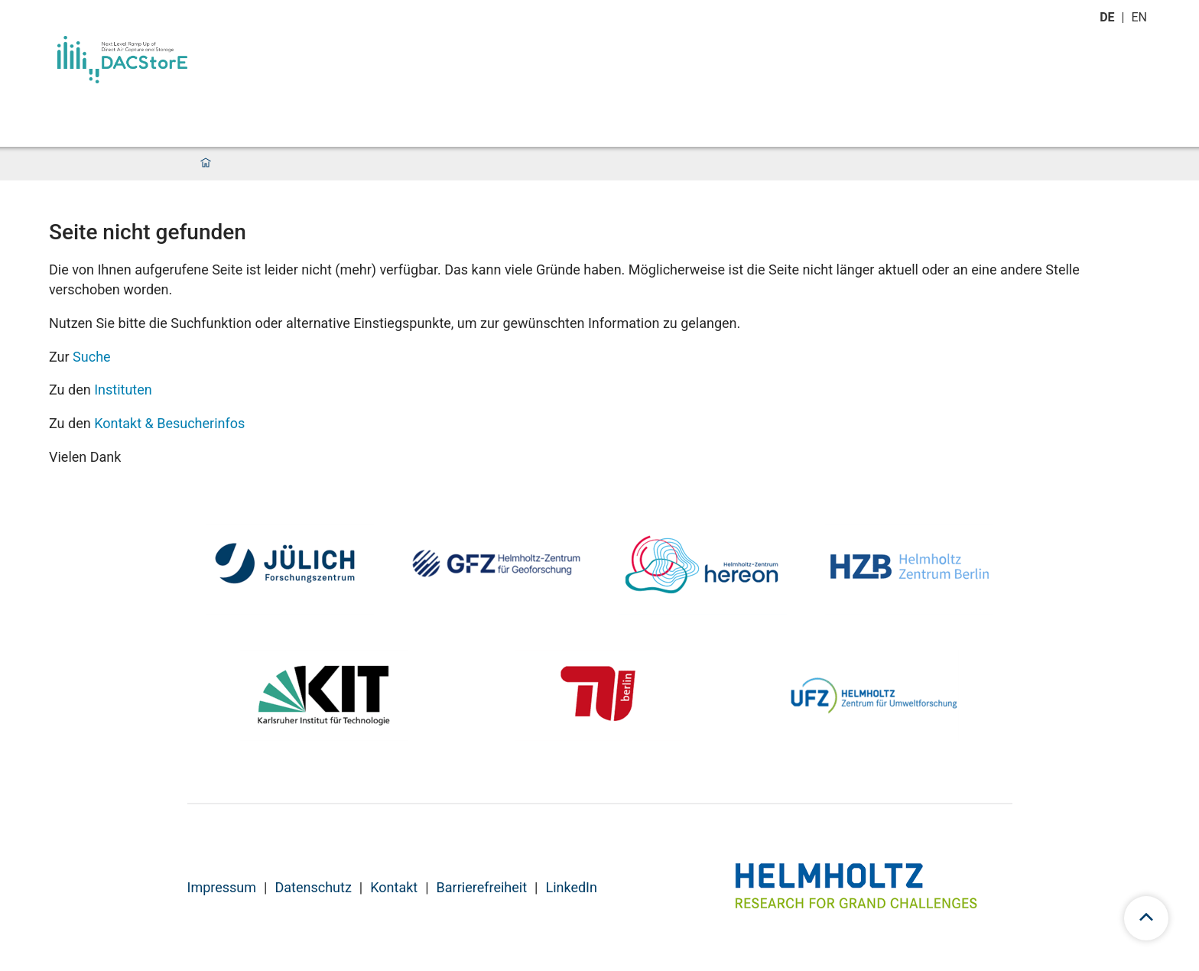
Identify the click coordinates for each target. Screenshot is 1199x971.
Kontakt (394, 887)
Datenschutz (313, 887)
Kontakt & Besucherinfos (169, 423)
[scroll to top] (1146, 918)
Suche (92, 357)
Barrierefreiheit (482, 887)
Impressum (222, 887)
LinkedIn (571, 887)
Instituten (123, 390)
